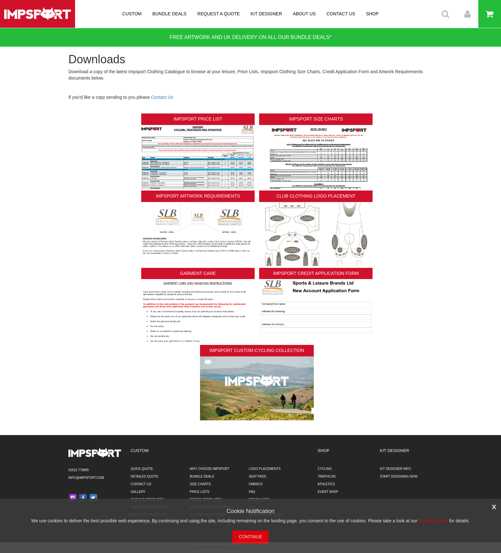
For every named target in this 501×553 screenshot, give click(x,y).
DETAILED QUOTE (144, 476)
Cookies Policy (433, 520)
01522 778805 (78, 470)
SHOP (372, 13)
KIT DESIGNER (266, 13)
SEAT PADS (257, 476)
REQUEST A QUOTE (218, 13)
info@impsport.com (86, 477)
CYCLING (325, 469)
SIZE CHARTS (200, 484)
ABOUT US (304, 13)
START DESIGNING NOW (399, 476)
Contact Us (162, 97)
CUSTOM (132, 13)
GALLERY (138, 492)
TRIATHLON (326, 476)
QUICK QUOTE (142, 469)
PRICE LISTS (199, 492)
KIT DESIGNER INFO (395, 469)
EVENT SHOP (328, 492)
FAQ (252, 492)
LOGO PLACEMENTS (265, 469)
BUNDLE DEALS (169, 13)
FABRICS (256, 484)
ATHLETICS (326, 484)
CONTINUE (250, 536)
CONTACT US (341, 13)
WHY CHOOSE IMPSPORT (209, 469)
